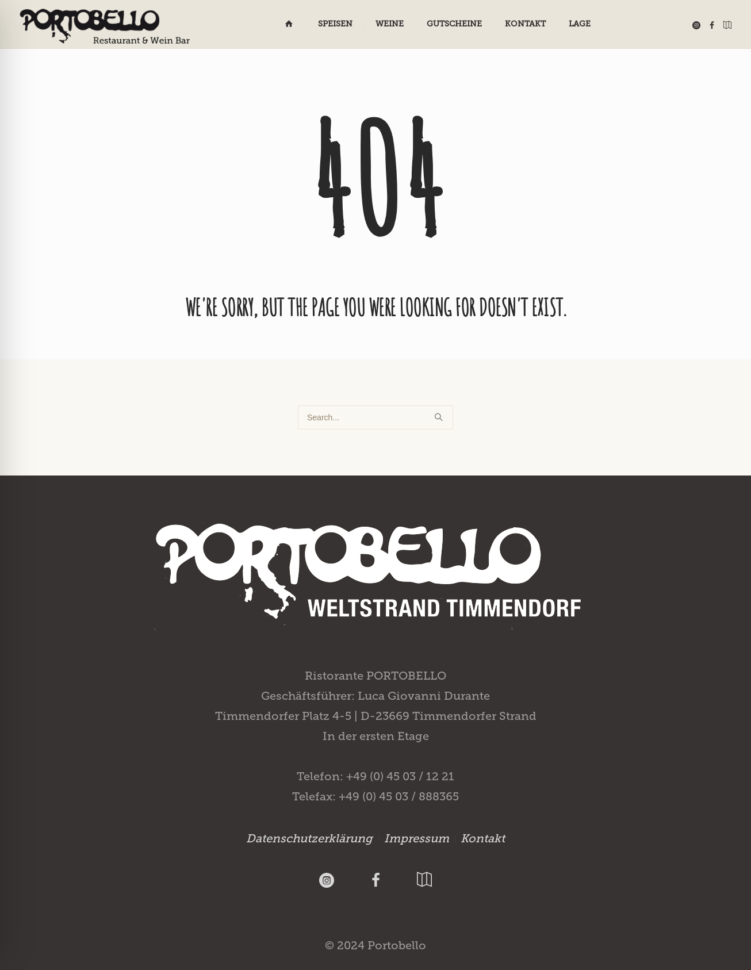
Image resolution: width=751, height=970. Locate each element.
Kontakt (483, 838)
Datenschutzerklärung (309, 838)
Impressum (416, 838)
